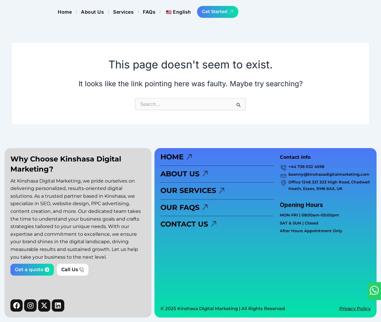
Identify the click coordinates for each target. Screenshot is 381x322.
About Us (193, 12)
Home (166, 12)
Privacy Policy (355, 308)
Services (224, 12)
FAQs (250, 12)
